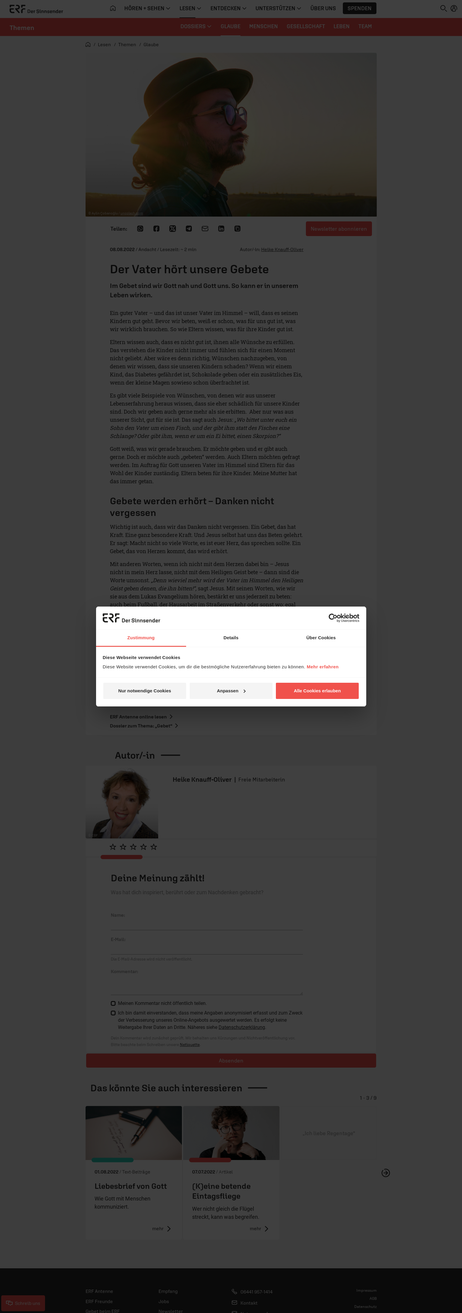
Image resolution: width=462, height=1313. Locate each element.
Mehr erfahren (323, 666)
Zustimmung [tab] (141, 637)
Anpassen (231, 690)
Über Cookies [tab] (321, 637)
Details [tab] (231, 637)
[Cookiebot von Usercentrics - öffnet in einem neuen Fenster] (333, 617)
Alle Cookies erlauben (317, 690)
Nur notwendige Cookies (144, 690)
